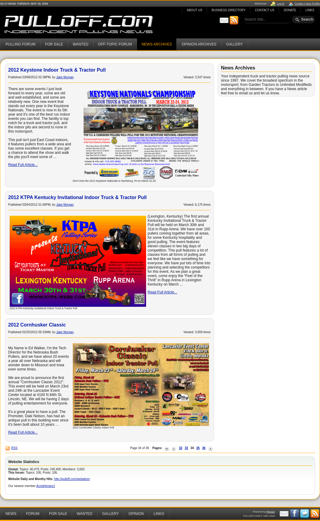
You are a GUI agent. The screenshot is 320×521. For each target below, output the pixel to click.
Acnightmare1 (45, 486)
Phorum (270, 511)
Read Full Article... (23, 165)
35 (198, 448)
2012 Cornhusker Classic (37, 324)
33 (186, 448)
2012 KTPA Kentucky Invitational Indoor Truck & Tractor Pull (77, 197)
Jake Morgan (65, 77)
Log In (280, 3)
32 (180, 448)
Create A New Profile (307, 3)
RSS (14, 448)
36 (203, 448)
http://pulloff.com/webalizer (72, 479)
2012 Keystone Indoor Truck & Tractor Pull (57, 70)
